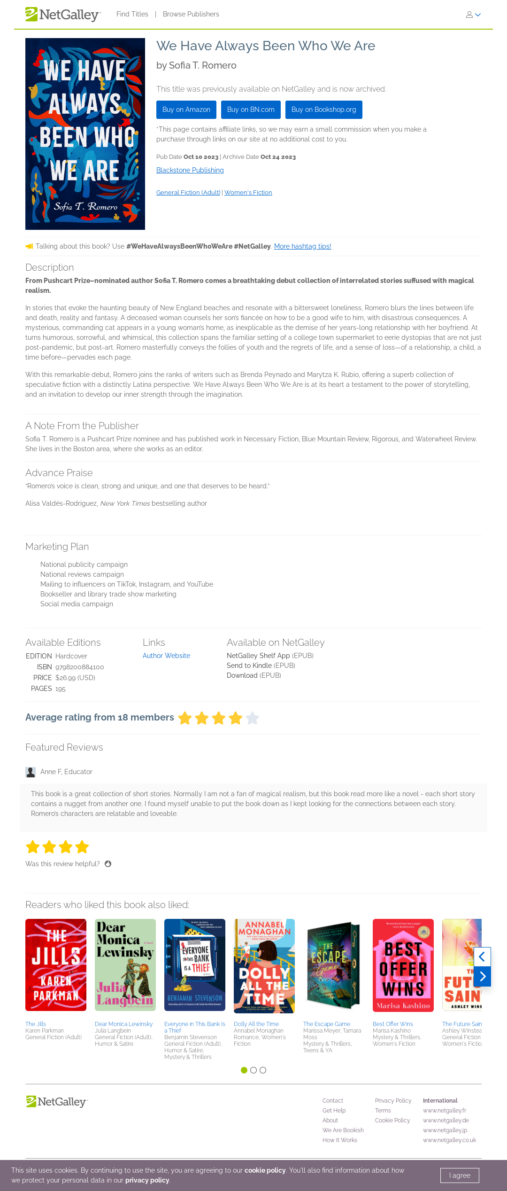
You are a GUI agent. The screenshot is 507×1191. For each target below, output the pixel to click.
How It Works (340, 1140)
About (330, 1120)
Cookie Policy (392, 1120)
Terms (383, 1110)
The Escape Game (326, 1024)
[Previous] (482, 957)
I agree (459, 1175)
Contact (333, 1100)
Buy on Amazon (186, 109)
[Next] (482, 977)
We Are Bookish (343, 1130)
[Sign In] (473, 14)
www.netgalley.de (446, 1120)
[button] (55, 968)
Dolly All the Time (256, 1024)
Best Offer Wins (393, 1024)
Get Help (334, 1110)
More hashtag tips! (302, 246)
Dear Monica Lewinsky (124, 1024)
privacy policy (147, 1180)
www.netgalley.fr (444, 1110)
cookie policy (265, 1170)
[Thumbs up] (108, 864)
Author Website (166, 655)
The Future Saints (464, 1024)
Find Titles (132, 14)
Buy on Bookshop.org (324, 109)
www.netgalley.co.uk (449, 1140)
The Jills (35, 1024)
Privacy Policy (393, 1100)
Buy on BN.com (251, 109)
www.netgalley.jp (445, 1130)
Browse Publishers (191, 14)
